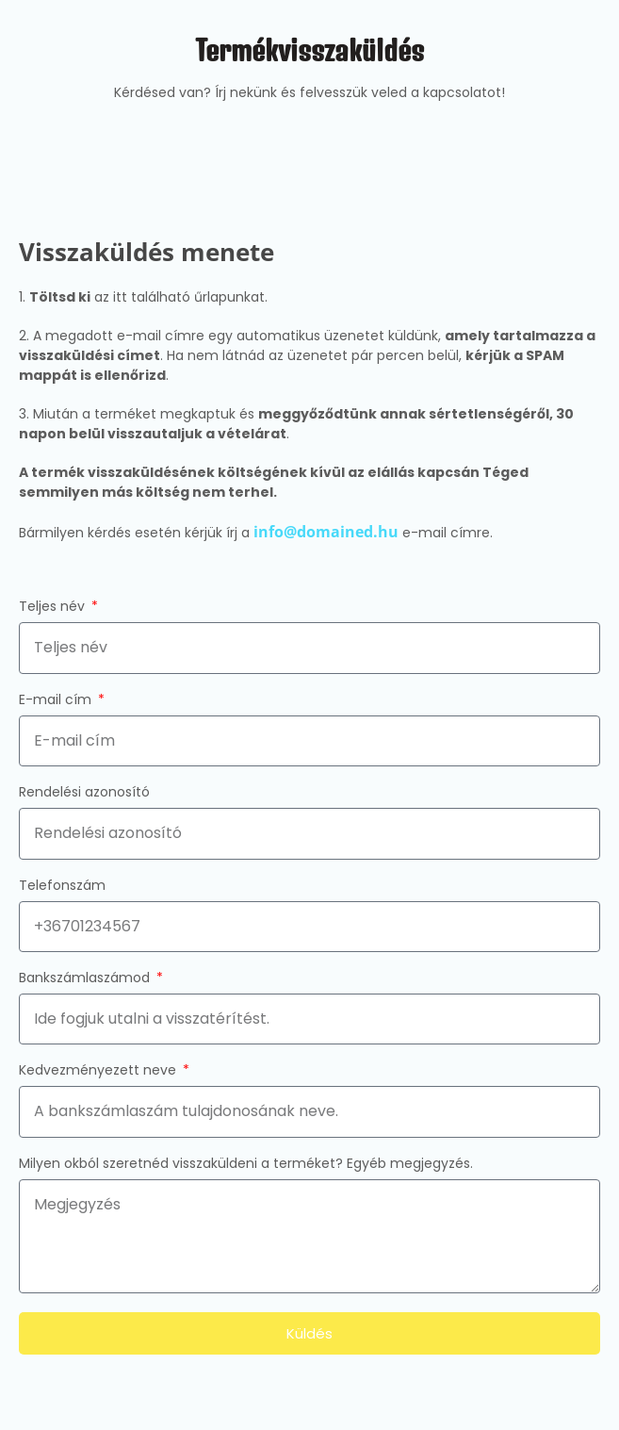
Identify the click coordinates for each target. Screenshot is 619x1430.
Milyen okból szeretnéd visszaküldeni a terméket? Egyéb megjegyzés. (246, 1165)
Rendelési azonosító (84, 793)
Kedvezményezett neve (99, 1071)
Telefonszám (62, 887)
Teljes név (54, 608)
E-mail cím (57, 701)
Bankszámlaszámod (86, 979)
